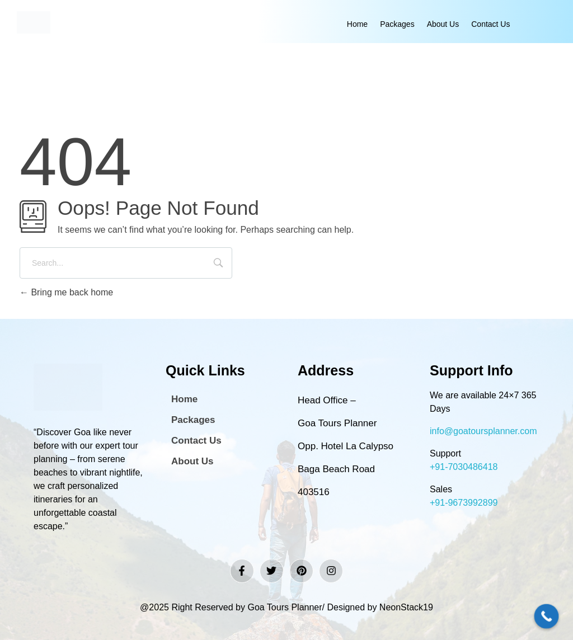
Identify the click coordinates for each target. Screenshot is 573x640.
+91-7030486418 (463, 467)
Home (357, 24)
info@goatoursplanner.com (483, 431)
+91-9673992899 (463, 502)
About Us (443, 24)
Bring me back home (66, 292)
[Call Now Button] (546, 616)
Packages (397, 24)
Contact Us (490, 24)
